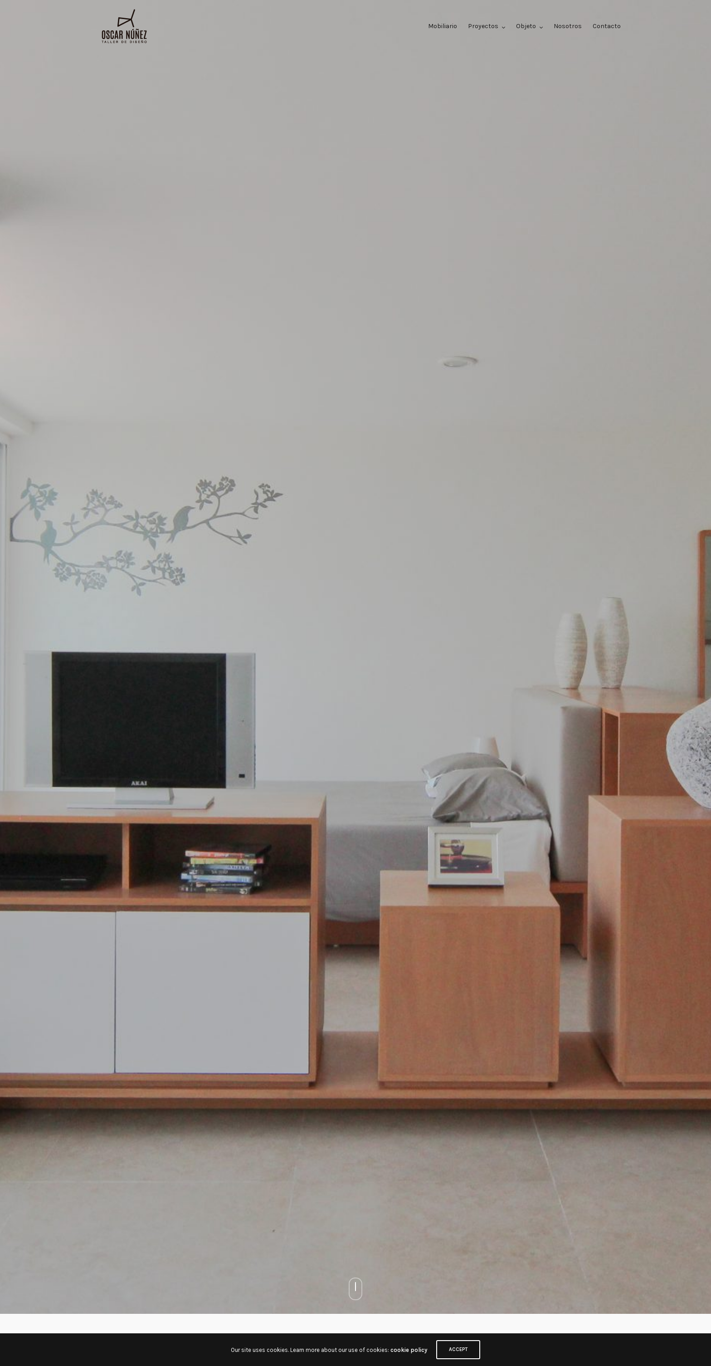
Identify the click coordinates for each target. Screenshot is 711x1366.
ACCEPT (458, 1349)
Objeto (526, 26)
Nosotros (568, 26)
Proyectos (483, 26)
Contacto (607, 26)
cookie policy (408, 1349)
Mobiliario (442, 26)
